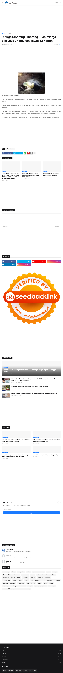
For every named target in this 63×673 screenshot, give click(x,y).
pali (44, 580)
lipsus (14, 580)
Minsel (10, 574)
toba (18, 588)
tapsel (4, 588)
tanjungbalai (51, 586)
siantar (51, 583)
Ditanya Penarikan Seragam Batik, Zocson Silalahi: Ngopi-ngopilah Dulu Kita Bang (16, 440)
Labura (48, 572)
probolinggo (21, 583)
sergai (45, 583)
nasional (31, 657)
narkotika (31, 654)
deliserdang (6, 577)
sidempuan (6, 586)
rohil (28, 583)
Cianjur (13, 572)
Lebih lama (57, 226)
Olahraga (10, 670)
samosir (33, 583)
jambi (18, 577)
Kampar (35, 572)
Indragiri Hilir (21, 572)
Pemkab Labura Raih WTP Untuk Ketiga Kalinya (46, 455)
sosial (31, 662)
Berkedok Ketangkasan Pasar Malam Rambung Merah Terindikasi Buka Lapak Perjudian (15, 455)
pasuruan (5, 583)
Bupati (4, 670)
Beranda (4, 33)
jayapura (33, 577)
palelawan (38, 580)
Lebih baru (5, 226)
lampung (47, 577)
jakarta (13, 577)
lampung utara (6, 580)
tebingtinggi (11, 588)
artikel (31, 651)
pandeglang (50, 580)
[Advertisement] (31, 18)
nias (32, 580)
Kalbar (28, 572)
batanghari (40, 574)
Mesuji (4, 574)
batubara (47, 574)
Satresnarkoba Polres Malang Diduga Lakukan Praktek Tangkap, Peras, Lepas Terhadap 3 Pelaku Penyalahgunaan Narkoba (35, 379)
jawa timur (25, 577)
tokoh (34, 670)
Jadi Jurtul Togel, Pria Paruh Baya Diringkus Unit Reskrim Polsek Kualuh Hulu (46, 440)
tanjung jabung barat (40, 586)
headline (12, 148)
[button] (2, 2)
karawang (40, 577)
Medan (55, 572)
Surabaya (16, 574)
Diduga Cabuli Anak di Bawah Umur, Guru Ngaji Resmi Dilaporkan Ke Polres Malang (34, 393)
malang (26, 580)
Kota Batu (41, 572)
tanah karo (22, 586)
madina (20, 580)
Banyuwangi (6, 572)
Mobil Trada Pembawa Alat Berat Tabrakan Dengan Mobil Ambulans (29, 386)
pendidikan (31, 660)
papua (58, 580)
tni (30, 670)
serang (39, 583)
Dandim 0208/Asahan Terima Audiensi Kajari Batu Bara (51, 174)
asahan (9, 33)
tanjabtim (29, 586)
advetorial (18, 670)
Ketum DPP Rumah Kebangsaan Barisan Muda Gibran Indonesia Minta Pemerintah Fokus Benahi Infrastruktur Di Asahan (10, 176)
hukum (25, 670)
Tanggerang (25, 574)
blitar (53, 574)
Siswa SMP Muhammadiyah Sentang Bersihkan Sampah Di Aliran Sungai (30, 175)
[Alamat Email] (31, 509)
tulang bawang (26, 588)
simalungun (14, 586)
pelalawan (12, 583)
